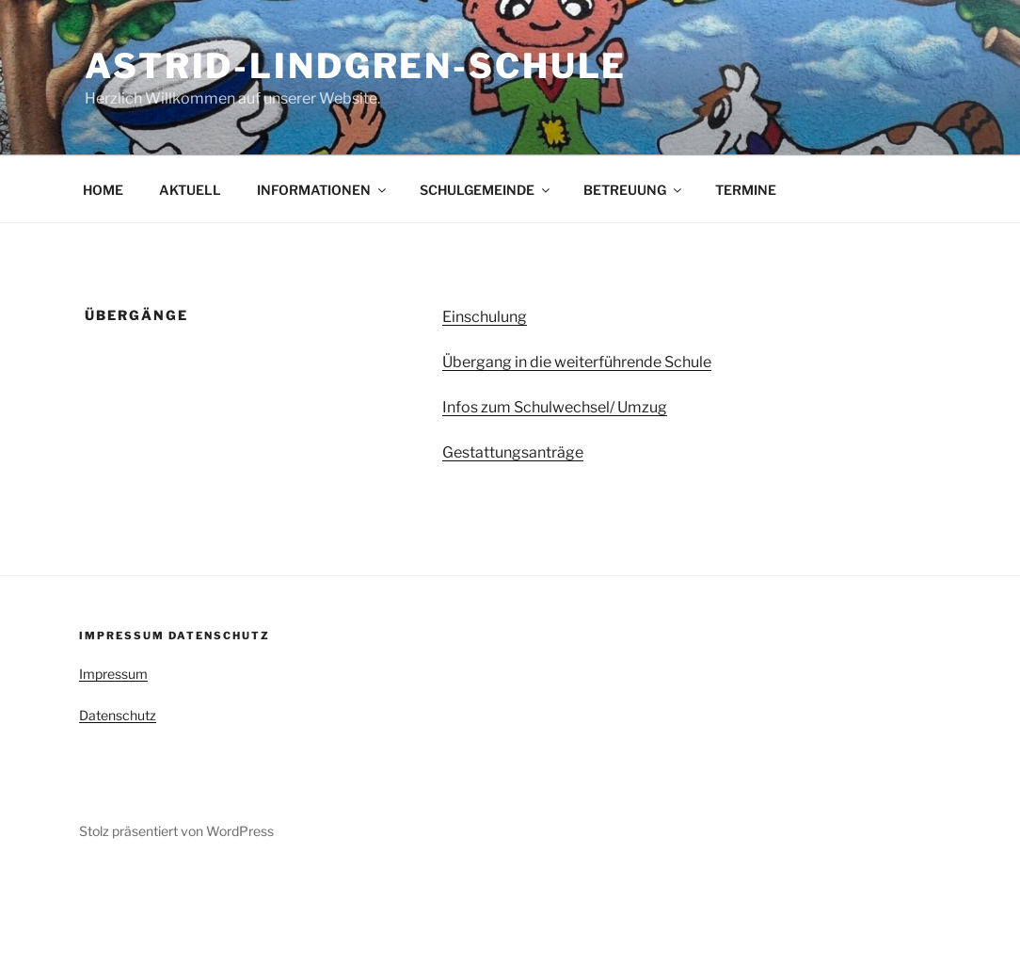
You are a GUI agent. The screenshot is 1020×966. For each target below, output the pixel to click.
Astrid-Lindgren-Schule (356, 66)
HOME (103, 190)
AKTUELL (190, 190)
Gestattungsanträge (512, 452)
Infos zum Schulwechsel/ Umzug (554, 407)
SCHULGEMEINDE (486, 190)
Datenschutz (117, 715)
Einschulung (484, 317)
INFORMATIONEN (323, 190)
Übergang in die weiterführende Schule (576, 362)
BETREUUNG (633, 190)
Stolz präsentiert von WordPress (176, 831)
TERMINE (745, 190)
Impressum (113, 674)
